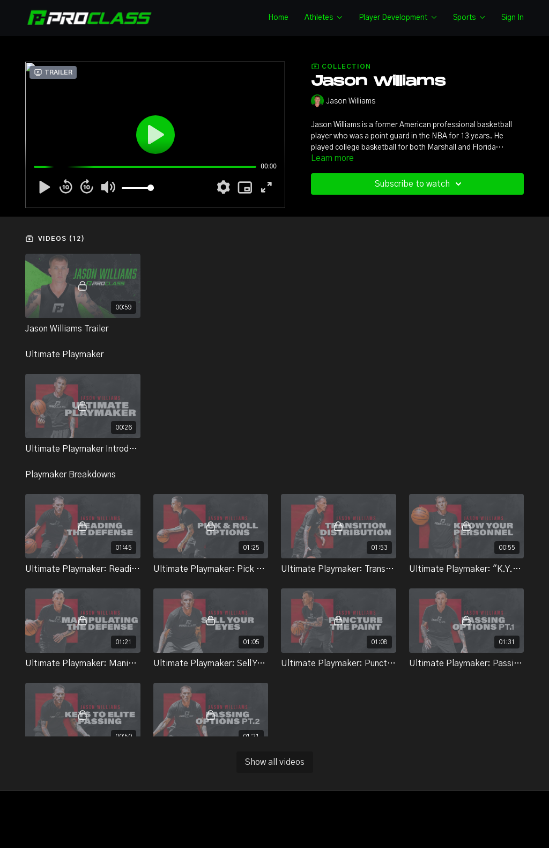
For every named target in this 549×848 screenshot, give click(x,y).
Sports (469, 17)
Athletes (324, 17)
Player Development (398, 17)
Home (278, 17)
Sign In (512, 17)
